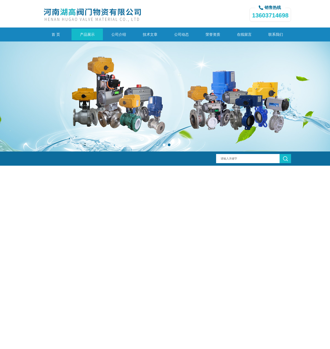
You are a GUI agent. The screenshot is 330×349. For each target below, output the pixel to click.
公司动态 (181, 34)
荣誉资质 (213, 34)
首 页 (56, 34)
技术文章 (150, 34)
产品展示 (87, 34)
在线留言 (244, 34)
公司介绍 (118, 34)
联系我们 (275, 34)
